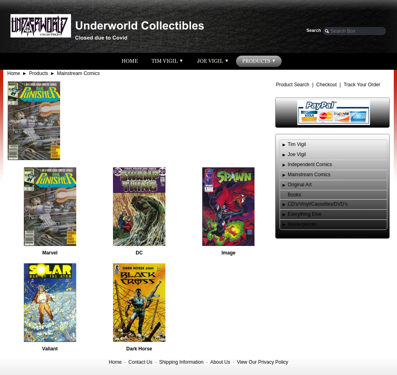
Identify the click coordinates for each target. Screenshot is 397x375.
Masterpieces (302, 224)
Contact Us (140, 362)
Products (38, 73)
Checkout (326, 85)
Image (228, 253)
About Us (220, 362)
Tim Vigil (297, 144)
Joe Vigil (297, 154)
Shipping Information (181, 362)
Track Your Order (362, 85)
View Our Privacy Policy (262, 362)
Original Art (299, 185)
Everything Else (304, 214)
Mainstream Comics (78, 73)
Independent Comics (310, 164)
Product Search (292, 85)
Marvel (50, 253)
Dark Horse (139, 349)
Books (294, 195)
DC (139, 253)
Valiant (50, 349)
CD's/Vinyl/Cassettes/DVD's (317, 204)
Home (13, 73)
